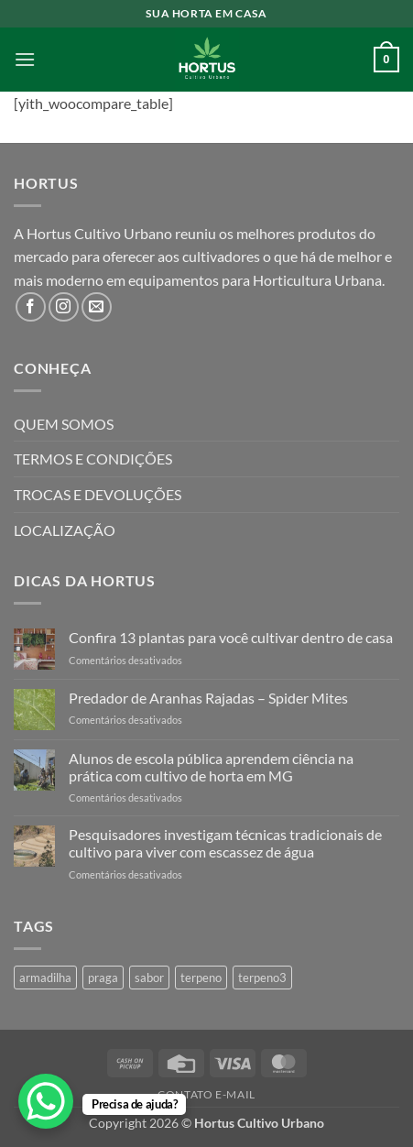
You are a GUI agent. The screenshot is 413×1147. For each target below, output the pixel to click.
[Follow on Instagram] (64, 307)
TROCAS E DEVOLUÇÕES (97, 494)
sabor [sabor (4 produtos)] (149, 977)
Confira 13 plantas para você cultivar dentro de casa (231, 637)
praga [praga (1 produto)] (103, 977)
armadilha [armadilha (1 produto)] (45, 977)
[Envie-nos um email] (97, 307)
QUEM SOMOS (64, 423)
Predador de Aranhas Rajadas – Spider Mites (208, 697)
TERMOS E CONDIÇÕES (93, 458)
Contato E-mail (206, 1094)
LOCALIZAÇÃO (64, 530)
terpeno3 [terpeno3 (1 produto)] (262, 977)
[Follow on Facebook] (31, 307)
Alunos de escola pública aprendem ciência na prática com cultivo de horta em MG (211, 766)
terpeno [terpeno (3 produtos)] (201, 977)
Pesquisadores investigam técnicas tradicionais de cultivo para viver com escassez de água (225, 842)
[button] (25, 59)
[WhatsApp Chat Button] (45, 1101)
